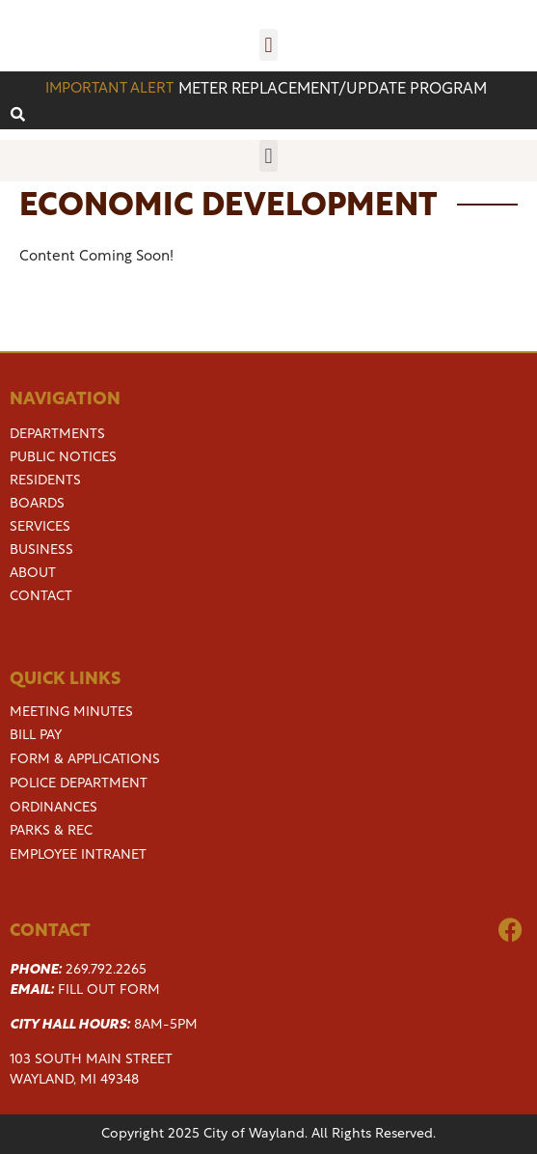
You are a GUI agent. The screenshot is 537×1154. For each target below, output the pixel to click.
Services (40, 528)
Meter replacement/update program (332, 89)
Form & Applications (85, 760)
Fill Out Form (109, 990)
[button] (268, 45)
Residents (45, 481)
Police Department (79, 784)
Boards (37, 504)
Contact (41, 597)
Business (41, 551)
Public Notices (63, 458)
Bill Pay (36, 735)
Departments (57, 435)
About (33, 574)
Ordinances (53, 808)
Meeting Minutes (71, 712)
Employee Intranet (78, 855)
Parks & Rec (51, 831)
